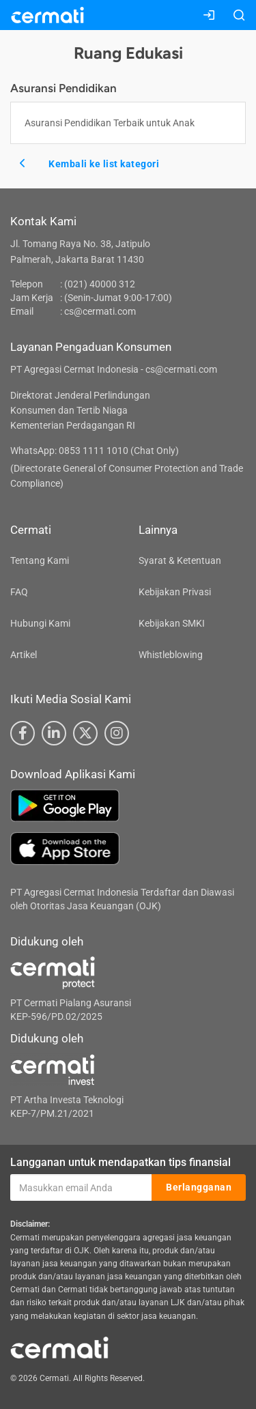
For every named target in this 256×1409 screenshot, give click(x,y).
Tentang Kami (39, 560)
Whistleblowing (171, 654)
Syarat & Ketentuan (180, 560)
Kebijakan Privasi (175, 591)
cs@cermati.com (100, 311)
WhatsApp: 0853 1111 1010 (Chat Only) (94, 450)
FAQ (19, 591)
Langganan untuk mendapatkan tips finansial (120, 1162)
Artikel (23, 654)
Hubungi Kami (40, 623)
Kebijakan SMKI (172, 623)
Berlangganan (198, 1187)
